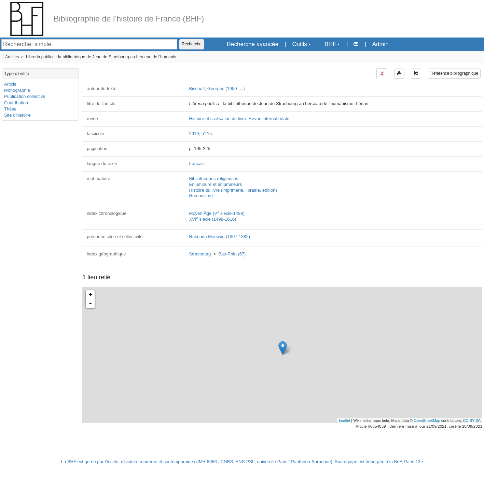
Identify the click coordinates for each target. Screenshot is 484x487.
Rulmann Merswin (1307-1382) (219, 236)
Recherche (192, 44)
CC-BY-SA (472, 420)
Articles (12, 57)
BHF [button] (332, 44)
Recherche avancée (252, 44)
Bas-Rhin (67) (232, 253)
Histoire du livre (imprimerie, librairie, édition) (233, 190)
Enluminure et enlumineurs (215, 184)
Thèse (10, 109)
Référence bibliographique (454, 73)
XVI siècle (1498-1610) (212, 219)
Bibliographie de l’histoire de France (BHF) (129, 18)
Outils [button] (301, 44)
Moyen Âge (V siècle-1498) (217, 213)
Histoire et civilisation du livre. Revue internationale (239, 118)
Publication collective (24, 96)
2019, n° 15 (200, 133)
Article (10, 84)
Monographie (17, 90)
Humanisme (201, 195)
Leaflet (344, 420)
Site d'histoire (17, 115)
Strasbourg (200, 253)
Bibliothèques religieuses (213, 178)
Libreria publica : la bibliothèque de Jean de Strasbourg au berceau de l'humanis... (103, 57)
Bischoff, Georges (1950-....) (217, 88)
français (197, 163)
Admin (380, 44)
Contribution (16, 102)
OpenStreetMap (427, 420)
